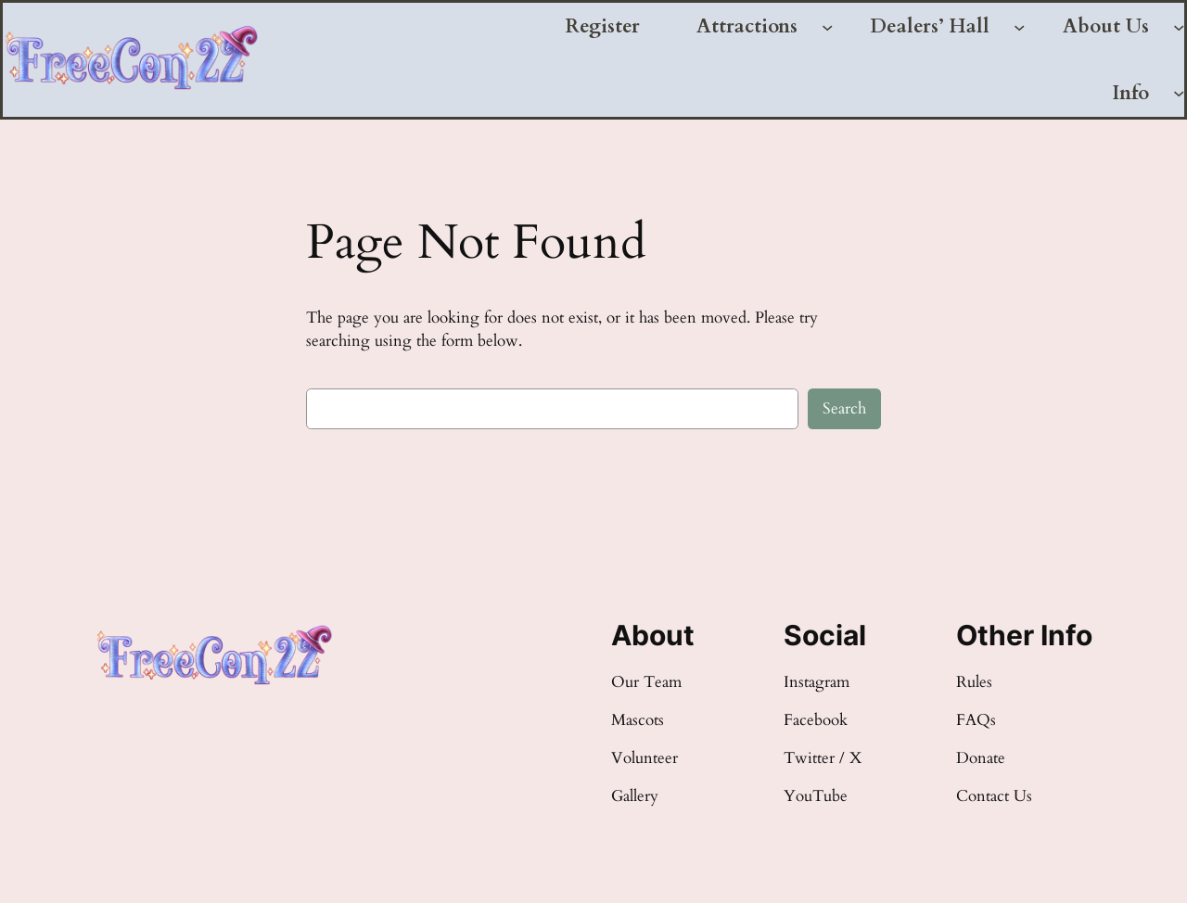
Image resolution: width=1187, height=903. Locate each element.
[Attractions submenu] (827, 26)
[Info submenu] (1178, 92)
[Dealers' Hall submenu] (1019, 26)
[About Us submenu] (1178, 26)
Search (844, 408)
